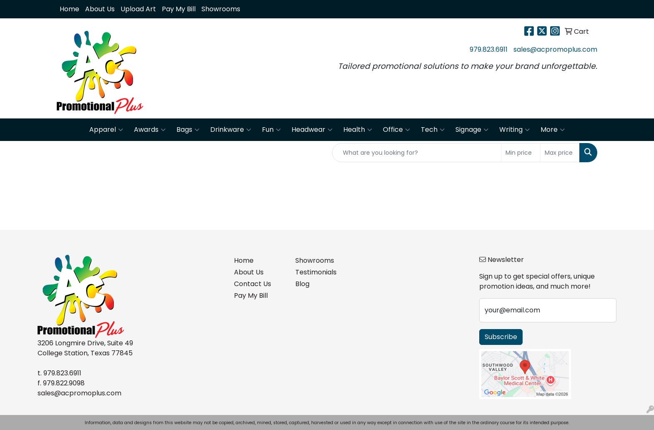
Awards (150, 130)
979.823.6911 (489, 49)
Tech (433, 130)
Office (396, 130)
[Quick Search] (416, 152)
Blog (302, 284)
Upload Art (138, 9)
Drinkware (230, 130)
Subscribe (501, 337)
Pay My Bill (179, 9)
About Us (100, 9)
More (553, 130)
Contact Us (252, 284)
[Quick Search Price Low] (521, 152)
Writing (514, 130)
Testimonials (316, 272)
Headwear (312, 130)
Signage (471, 130)
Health (357, 130)
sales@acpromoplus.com (555, 49)
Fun (271, 130)
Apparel (106, 130)
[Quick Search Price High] (560, 152)
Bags (187, 130)
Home (69, 9)
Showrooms (220, 9)
